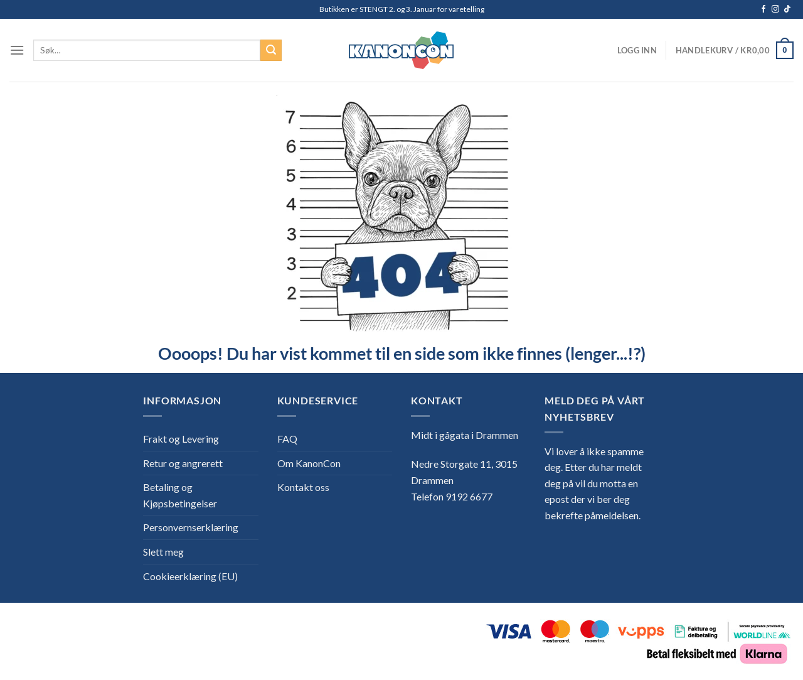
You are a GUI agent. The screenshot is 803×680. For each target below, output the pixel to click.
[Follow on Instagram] (775, 9)
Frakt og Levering (181, 439)
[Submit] (271, 50)
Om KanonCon (309, 463)
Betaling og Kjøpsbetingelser (180, 495)
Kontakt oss (303, 487)
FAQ (287, 439)
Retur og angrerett (183, 463)
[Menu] (16, 50)
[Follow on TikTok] (787, 9)
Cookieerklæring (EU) (190, 576)
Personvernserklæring (190, 527)
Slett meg (163, 552)
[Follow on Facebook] (763, 9)
